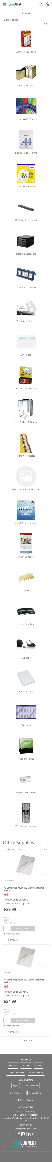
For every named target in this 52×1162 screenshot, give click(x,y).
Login (15, 1086)
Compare (10, 940)
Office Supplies (21, 903)
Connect (7, 972)
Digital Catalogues (17, 1093)
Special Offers (35, 1093)
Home (26, 13)
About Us (13, 1065)
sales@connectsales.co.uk (26, 1128)
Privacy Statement (36, 1072)
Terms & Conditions (16, 1072)
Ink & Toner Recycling (25, 1100)
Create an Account (30, 1086)
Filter (44, 23)
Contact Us (26, 1065)
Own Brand (9, 880)
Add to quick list (11, 934)
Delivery (38, 1065)
